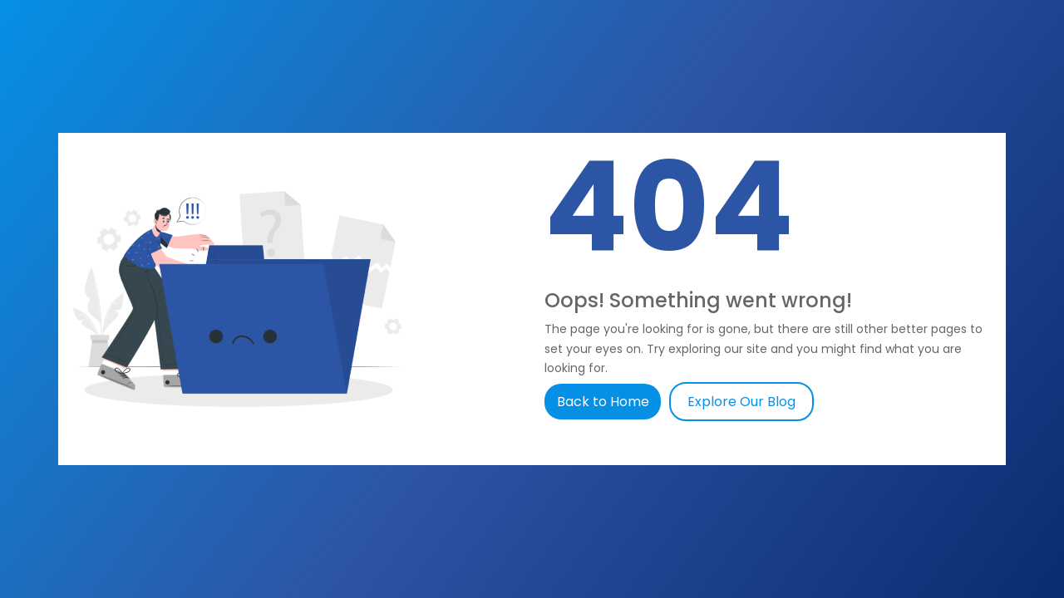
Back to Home (605, 401)
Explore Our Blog (741, 401)
